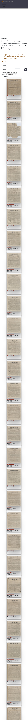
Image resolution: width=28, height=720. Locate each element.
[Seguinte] (25, 69)
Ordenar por (4, 74)
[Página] (17, 69)
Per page (3, 72)
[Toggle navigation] (4, 5)
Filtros (4, 65)
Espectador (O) (10, 95)
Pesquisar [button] (5, 62)
